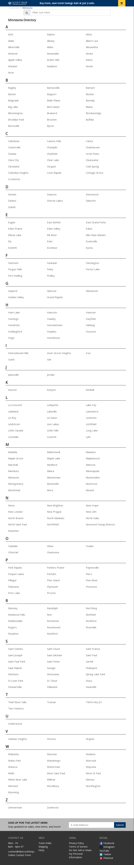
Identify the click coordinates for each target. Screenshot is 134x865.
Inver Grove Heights (59, 353)
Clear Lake (53, 160)
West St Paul (93, 773)
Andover (13, 53)
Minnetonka (53, 477)
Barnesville (53, 87)
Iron (88, 353)
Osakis (90, 546)
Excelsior (52, 247)
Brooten (52, 119)
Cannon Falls (54, 141)
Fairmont (13, 263)
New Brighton (55, 505)
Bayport (51, 94)
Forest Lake (93, 269)
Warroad (91, 760)
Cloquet (51, 166)
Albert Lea (92, 40)
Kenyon (51, 389)
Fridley (51, 275)
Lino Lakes (53, 424)
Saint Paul (91, 655)
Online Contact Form (19, 855)
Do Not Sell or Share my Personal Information (80, 854)
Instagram (107, 846)
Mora (50, 490)
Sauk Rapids (15, 668)
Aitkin (11, 40)
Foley (50, 269)
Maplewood (93, 458)
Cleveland (13, 166)
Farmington (92, 263)
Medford (52, 464)
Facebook (106, 843)
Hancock (52, 312)
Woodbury (53, 786)
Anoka (89, 53)
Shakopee (91, 668)
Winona (90, 779)
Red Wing (91, 608)
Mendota (13, 471)
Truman (51, 702)
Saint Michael (54, 655)
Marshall (13, 464)
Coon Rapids (54, 172)
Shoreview (53, 674)
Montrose (91, 483)
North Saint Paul (17, 524)
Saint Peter (53, 661)
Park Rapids (15, 567)
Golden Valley (16, 297)
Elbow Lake (14, 235)
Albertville (14, 47)
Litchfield (91, 424)
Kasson (12, 389)
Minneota (13, 477)
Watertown (53, 766)
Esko (50, 241)
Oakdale (13, 546)
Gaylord (12, 291)
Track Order (45, 843)
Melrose (90, 464)
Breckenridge (93, 113)
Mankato (91, 452)
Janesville (13, 374)
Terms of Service (78, 846)
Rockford (91, 621)
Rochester (53, 621)
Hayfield (91, 319)
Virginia (90, 739)
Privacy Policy (76, 843)
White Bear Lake (17, 779)
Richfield (91, 614)
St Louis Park (15, 680)
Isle (49, 359)
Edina (89, 228)
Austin (89, 66)
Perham (51, 574)
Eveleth (12, 247)
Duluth (12, 207)
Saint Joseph (15, 655)
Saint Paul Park (16, 661)
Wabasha (13, 754)
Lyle (88, 437)
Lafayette (52, 405)
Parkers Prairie (55, 567)
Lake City (91, 405)
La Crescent (15, 405)
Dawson (51, 194)
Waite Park (14, 760)
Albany (51, 40)
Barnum (90, 87)
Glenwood (92, 291)
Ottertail (13, 552)
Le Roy (12, 417)
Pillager (12, 580)
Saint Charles (15, 648)
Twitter (105, 854)
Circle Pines (92, 153)
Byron (50, 125)
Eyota (89, 247)
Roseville (91, 627)
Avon (11, 72)
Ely (9, 241)
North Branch (15, 518)
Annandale (53, 53)
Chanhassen (93, 147)
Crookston (14, 179)
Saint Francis (93, 648)
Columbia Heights (18, 172)
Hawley (51, 319)
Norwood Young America (100, 524)
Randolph (52, 608)
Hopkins (51, 331)
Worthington (93, 786)
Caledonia (13, 141)
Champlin (52, 147)
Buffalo (90, 119)
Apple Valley (15, 59)
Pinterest (106, 858)
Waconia (52, 754)
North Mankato (55, 518)
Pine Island (53, 580)
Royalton (13, 633)
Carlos (89, 141)
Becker (90, 94)
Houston (91, 331)
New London (15, 511)
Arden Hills (53, 59)
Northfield (53, 524)
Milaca (50, 471)
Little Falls (53, 430)
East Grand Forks (96, 222)
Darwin (12, 194)
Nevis (11, 505)
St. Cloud (52, 680)
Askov (89, 59)
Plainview (13, 586)
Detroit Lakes (55, 200)
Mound (90, 490)
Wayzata (91, 766)
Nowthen (13, 530)
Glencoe (51, 291)
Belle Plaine (53, 100)
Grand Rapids (55, 297)
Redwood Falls (16, 614)
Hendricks (14, 325)
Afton (89, 34)
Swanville (91, 687)
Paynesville (92, 567)
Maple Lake (53, 458)
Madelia (12, 452)
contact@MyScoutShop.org (23, 851)
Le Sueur (52, 417)
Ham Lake (14, 312)
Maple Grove (15, 458)
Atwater (13, 66)
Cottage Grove (94, 172)
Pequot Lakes (16, 574)
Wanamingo (53, 760)
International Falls (18, 353)
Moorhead (14, 490)
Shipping (43, 846)
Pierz (89, 574)
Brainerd (52, 113)
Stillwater (52, 687)
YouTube (104, 850)
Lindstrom (14, 424)
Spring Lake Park (95, 674)
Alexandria (92, 47)
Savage (51, 668)
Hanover (91, 312)
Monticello (53, 483)
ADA (10, 34)
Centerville (14, 147)
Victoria (51, 739)
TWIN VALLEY (94, 702)
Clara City (13, 160)
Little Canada (15, 430)
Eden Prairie (15, 228)
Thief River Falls (17, 702)
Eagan (11, 222)
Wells (11, 773)
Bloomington (15, 113)
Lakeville (52, 411)
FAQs (41, 850)
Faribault (52, 263)
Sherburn (13, 674)
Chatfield (52, 153)
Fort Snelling (15, 275)
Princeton (91, 586)
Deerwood (92, 194)
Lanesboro (92, 411)
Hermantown (54, 325)
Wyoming (13, 792)
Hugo (11, 337)
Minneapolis (93, 471)
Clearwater (92, 160)
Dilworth (91, 200)
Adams (51, 34)
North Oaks (92, 518)
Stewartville (15, 687)
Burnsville (13, 125)
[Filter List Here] (70, 12)
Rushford (52, 633)
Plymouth (52, 586)
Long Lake (92, 430)
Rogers (12, 627)
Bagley (12, 87)
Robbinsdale (15, 621)
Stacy (89, 680)
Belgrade (13, 100)
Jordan (50, 374)
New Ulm (91, 511)
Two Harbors (16, 708)
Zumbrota (52, 807)
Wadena (90, 754)
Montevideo (93, 477)
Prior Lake (14, 593)
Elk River (52, 235)
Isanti (11, 359)
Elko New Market (96, 235)
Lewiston (91, 417)
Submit (120, 825)
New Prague (54, 511)
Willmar (51, 779)
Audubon (52, 66)
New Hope (92, 505)
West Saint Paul (56, 773)
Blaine (89, 107)
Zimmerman (15, 807)
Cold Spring (92, 166)
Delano (12, 200)
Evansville (91, 241)
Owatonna (53, 552)
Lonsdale (13, 437)
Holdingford (15, 331)
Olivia (50, 546)
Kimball (90, 389)
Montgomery (15, 483)
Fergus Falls (15, 269)
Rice (49, 614)
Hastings (13, 319)
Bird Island (53, 107)
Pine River (92, 580)
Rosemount (53, 627)
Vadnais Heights (17, 739)
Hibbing (90, 325)
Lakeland (13, 411)
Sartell (89, 661)
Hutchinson (53, 337)
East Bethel (53, 222)
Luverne (51, 437)
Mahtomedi (53, 452)
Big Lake (13, 107)
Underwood (15, 723)
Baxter (12, 94)
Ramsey (13, 608)
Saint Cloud (53, 648)
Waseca (12, 766)
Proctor (51, 593)
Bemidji (90, 100)
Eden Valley (53, 228)
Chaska (12, 153)
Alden (50, 47)
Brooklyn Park (16, 119)
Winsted (13, 786)
